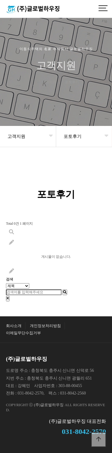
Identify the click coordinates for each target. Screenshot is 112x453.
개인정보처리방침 (45, 325)
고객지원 (16, 136)
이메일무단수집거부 (23, 333)
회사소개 (14, 325)
